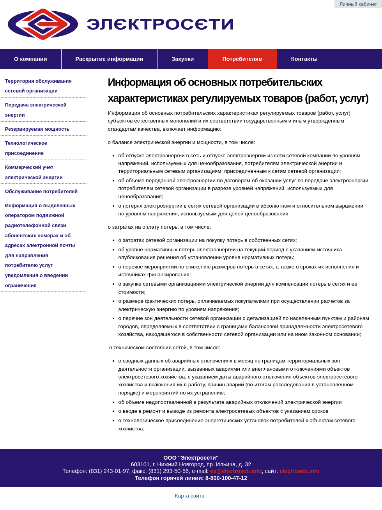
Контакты (304, 59)
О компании (30, 59)
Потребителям (242, 59)
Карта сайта (190, 496)
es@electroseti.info (236, 471)
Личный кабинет (358, 4)
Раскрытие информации (109, 59)
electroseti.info (299, 471)
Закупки (183, 59)
